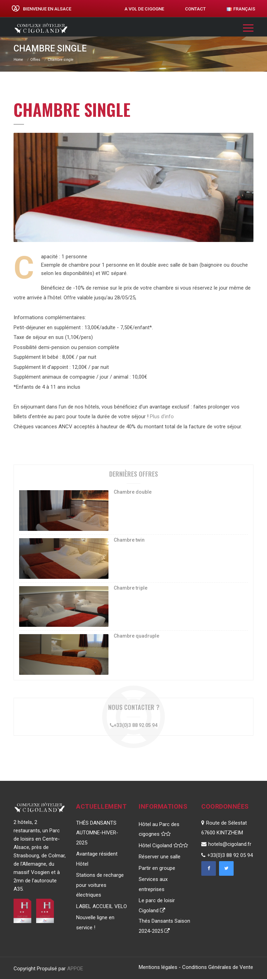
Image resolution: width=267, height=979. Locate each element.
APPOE (75, 968)
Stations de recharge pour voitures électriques (100, 885)
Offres (35, 60)
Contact (195, 8)
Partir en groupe (157, 868)
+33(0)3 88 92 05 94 (133, 725)
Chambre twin (129, 540)
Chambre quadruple (136, 636)
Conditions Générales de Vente (217, 967)
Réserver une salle (159, 856)
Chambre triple (130, 588)
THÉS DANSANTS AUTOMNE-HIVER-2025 (97, 833)
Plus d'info (162, 416)
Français (241, 8)
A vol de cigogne (144, 8)
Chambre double (133, 492)
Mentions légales (158, 967)
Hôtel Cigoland (163, 845)
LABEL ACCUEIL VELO (101, 906)
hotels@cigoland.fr (226, 844)
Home (18, 60)
